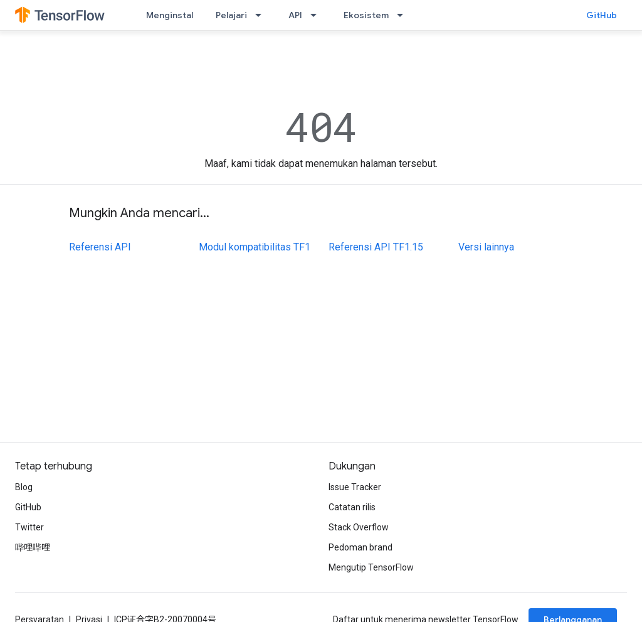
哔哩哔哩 (32, 547)
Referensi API (100, 247)
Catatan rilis (352, 507)
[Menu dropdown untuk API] (317, 15)
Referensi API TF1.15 (376, 247)
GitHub (601, 15)
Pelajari (231, 15)
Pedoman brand (360, 547)
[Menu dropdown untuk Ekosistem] (404, 15)
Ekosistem (366, 15)
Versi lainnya (486, 247)
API (295, 15)
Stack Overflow (359, 527)
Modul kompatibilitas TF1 (254, 247)
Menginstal (169, 15)
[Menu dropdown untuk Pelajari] (262, 15)
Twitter (29, 527)
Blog (24, 487)
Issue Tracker (355, 487)
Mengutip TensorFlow (371, 567)
